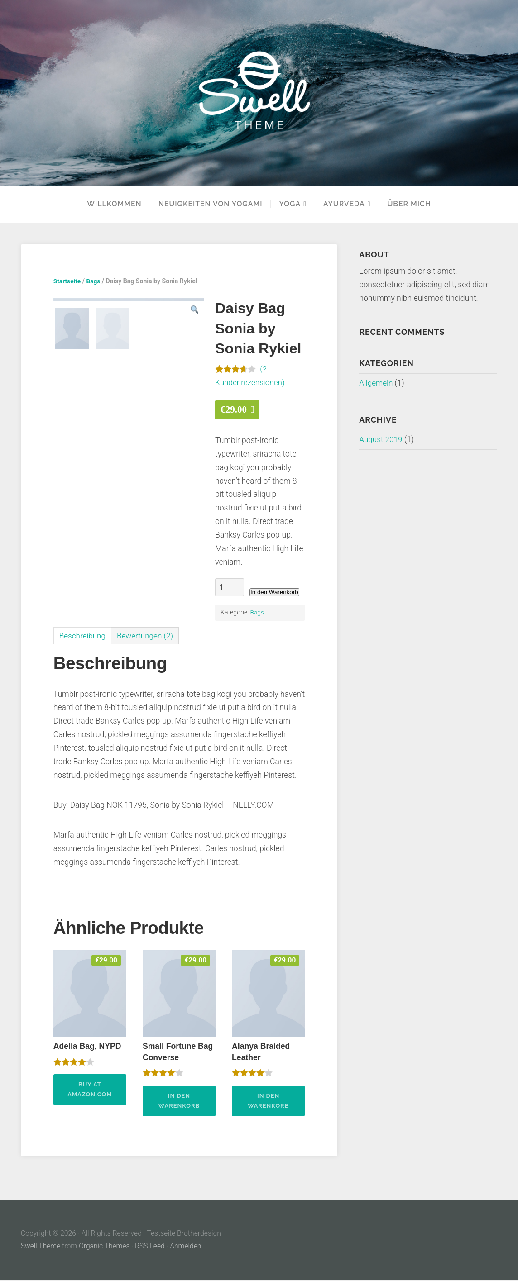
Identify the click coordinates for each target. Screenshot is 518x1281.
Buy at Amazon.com (89, 1090)
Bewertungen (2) (147, 635)
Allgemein (376, 382)
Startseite (67, 281)
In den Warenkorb (274, 592)
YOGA (290, 204)
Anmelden (187, 1247)
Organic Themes (105, 1247)
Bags (94, 281)
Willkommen (114, 204)
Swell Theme (41, 1247)
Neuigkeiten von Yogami (210, 204)
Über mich (409, 204)
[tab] (83, 636)
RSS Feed (151, 1247)
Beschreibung (83, 635)
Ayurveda (344, 204)
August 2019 (381, 439)
